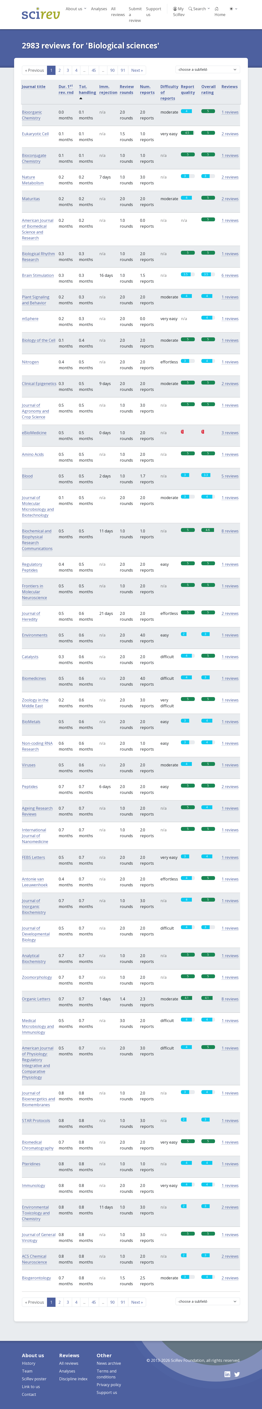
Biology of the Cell (38, 340)
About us (74, 8)
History (28, 1363)
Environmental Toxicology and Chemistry (36, 1212)
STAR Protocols (36, 1120)
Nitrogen (30, 362)
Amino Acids (33, 454)
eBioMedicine (34, 432)
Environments (34, 635)
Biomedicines (34, 678)
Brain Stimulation (38, 275)
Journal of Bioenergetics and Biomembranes (38, 1098)
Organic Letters (36, 999)
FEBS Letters (33, 857)
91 (123, 70)
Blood (27, 476)
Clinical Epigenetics (39, 383)
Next (137, 70)
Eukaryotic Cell (35, 133)
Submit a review (135, 14)
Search (197, 8)
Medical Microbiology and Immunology (38, 1026)
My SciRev (179, 11)
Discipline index (73, 1379)
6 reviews (230, 275)
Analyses (99, 8)
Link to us (31, 1386)
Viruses (29, 765)
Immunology (33, 1185)
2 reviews (230, 133)
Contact (29, 1394)
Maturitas (31, 198)
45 (94, 70)
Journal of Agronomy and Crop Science (35, 411)
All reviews (118, 11)
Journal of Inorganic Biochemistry (34, 906)
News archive (109, 1363)
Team (27, 1371)
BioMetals (31, 721)
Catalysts (30, 656)
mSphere (30, 318)
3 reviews (230, 432)
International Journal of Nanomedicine (35, 835)
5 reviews (230, 476)
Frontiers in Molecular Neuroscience (34, 591)
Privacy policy (109, 1384)
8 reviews (230, 531)
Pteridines (31, 1164)
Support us (153, 11)
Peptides (30, 786)
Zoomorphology (37, 977)
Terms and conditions (106, 1374)
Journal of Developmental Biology (36, 933)
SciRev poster (34, 1379)
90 (112, 70)
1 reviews (230, 112)
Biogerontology (36, 1278)
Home (220, 11)
